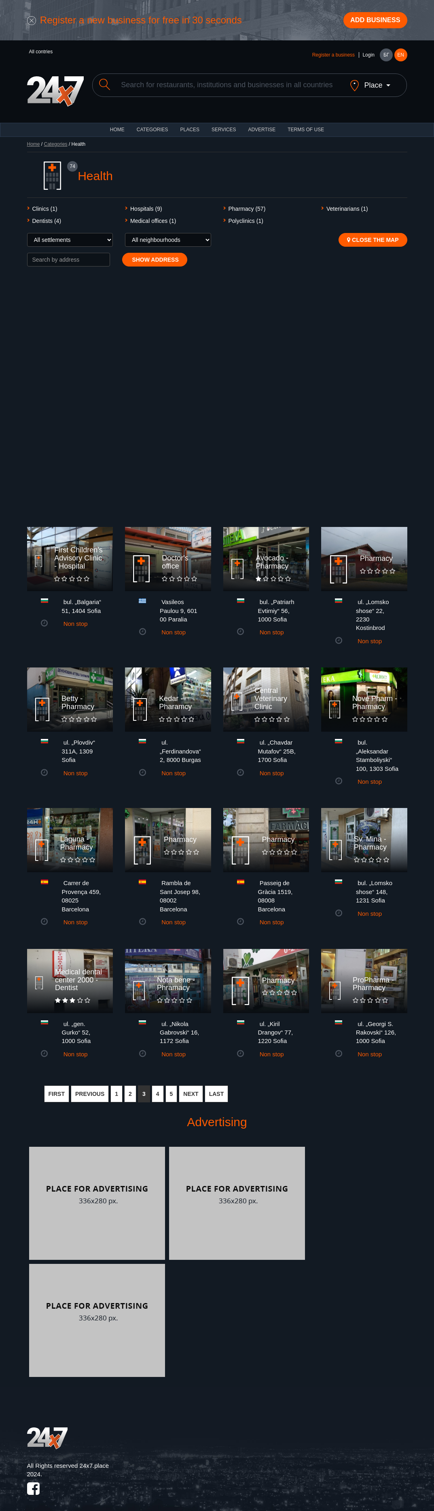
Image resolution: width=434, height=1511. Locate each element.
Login (368, 57)
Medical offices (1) (153, 216)
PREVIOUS (89, 1089)
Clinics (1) (44, 204)
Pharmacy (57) (247, 204)
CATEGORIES (152, 125)
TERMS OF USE (306, 125)
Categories (56, 140)
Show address (155, 255)
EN (400, 57)
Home (33, 140)
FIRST (57, 1089)
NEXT (190, 1089)
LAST (216, 1089)
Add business (370, 21)
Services (224, 125)
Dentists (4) (46, 216)
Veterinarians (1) (347, 204)
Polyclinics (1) (246, 216)
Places (189, 125)
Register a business (333, 57)
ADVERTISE (261, 125)
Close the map (372, 235)
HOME (117, 125)
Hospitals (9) (146, 204)
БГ (386, 57)
